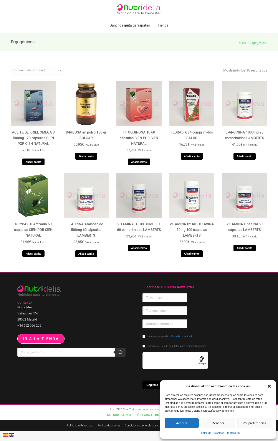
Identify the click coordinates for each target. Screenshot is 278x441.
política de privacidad (180, 346)
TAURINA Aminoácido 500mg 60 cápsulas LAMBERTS (86, 239)
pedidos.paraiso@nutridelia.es (53, 5)
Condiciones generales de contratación (149, 435)
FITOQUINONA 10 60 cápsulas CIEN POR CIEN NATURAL (139, 147)
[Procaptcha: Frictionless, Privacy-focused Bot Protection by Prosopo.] (202, 370)
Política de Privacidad (211, 432)
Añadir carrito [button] (33, 171)
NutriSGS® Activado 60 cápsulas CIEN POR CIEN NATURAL (33, 239)
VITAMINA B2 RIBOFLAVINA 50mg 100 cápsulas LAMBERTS (192, 239)
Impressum (233, 432)
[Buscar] (120, 362)
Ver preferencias (254, 423)
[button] (269, 386)
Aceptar (181, 423)
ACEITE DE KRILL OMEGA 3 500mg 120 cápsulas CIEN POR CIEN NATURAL (33, 147)
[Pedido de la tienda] (38, 80)
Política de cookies (109, 435)
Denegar (218, 423)
